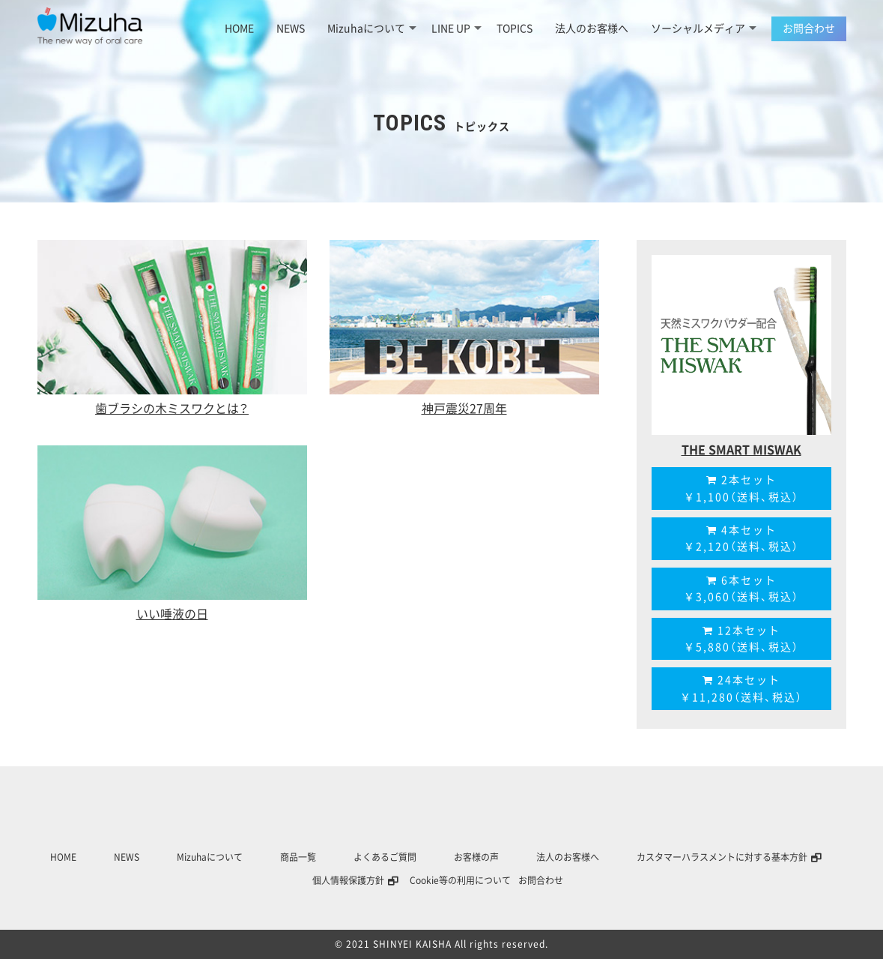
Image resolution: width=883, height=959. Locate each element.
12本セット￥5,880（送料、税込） (741, 638)
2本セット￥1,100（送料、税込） (741, 488)
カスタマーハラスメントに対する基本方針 (722, 857)
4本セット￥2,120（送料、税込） (741, 538)
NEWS (290, 28)
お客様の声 (476, 857)
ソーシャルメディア (703, 28)
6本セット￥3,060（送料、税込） (741, 588)
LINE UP (456, 28)
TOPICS (514, 28)
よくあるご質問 (384, 857)
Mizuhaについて (371, 28)
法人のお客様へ (591, 28)
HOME (239, 28)
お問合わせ (809, 28)
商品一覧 (298, 857)
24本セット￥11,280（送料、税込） (741, 688)
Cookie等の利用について (460, 880)
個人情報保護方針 (348, 880)
